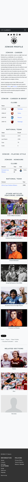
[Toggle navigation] (25, 29)
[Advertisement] (14, 14)
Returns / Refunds (19, 464)
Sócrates (14, 413)
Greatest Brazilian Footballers (14, 238)
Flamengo (20, 109)
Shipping (3, 472)
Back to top (4, 475)
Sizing (2, 468)
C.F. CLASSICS (5, 30)
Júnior (16, 341)
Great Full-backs (14, 260)
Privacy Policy (18, 460)
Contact (3, 462)
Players (8, 339)
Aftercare (3, 470)
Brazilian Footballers (8, 341)
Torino (9, 86)
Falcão (14, 368)
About (2, 460)
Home (2, 339)
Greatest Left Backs (14, 328)
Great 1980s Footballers (14, 215)
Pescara (15, 86)
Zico (14, 391)
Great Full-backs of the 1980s (14, 283)
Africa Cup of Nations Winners (9, 185)
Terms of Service (19, 462)
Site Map (3, 464)
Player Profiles (15, 339)
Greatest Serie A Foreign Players (14, 305)
